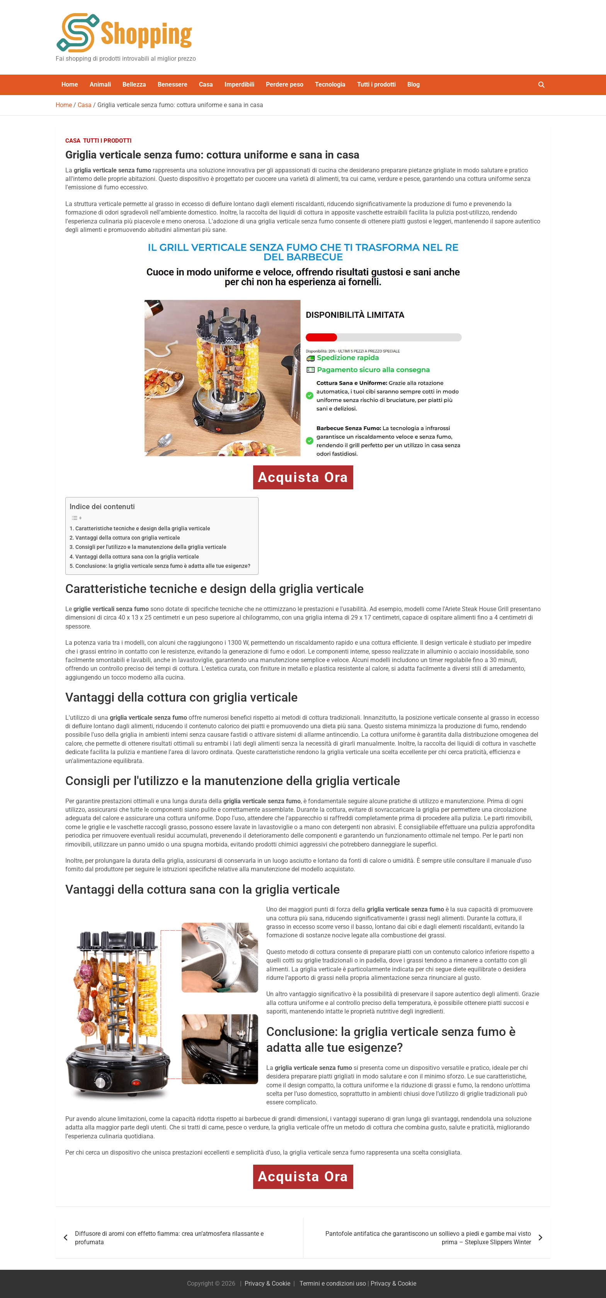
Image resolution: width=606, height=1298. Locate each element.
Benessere (172, 84)
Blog (413, 84)
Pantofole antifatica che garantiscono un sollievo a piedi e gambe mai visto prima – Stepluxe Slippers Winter (428, 1238)
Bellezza (134, 84)
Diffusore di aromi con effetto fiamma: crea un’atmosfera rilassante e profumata (169, 1238)
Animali (100, 84)
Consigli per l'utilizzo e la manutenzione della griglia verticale (150, 547)
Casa (206, 84)
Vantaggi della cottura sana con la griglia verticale (137, 557)
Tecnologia (330, 84)
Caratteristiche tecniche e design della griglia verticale (142, 528)
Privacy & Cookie (267, 1283)
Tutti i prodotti (376, 84)
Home (69, 84)
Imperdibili (239, 84)
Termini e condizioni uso (333, 1283)
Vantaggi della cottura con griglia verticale (127, 538)
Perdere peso (284, 84)
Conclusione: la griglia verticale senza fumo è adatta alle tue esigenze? (162, 566)
